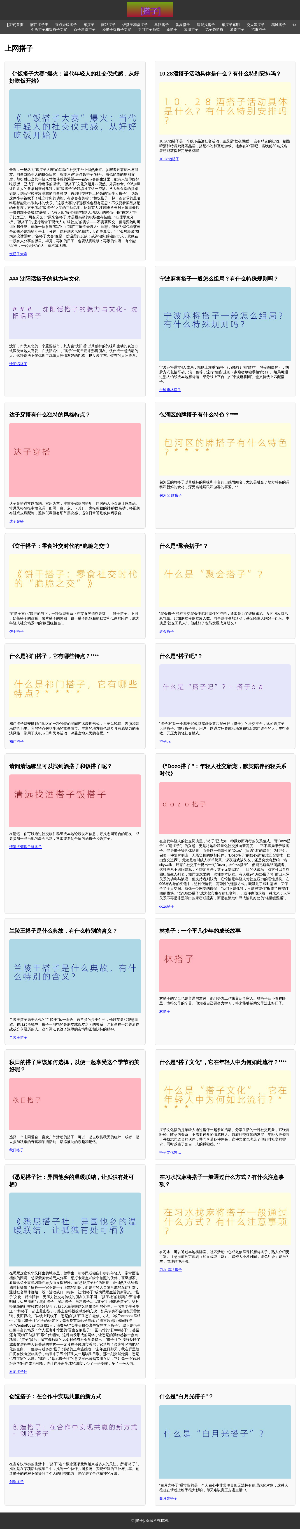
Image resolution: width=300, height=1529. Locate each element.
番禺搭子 (183, 25)
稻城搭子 (278, 25)
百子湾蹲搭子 (84, 29)
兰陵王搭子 (18, 1037)
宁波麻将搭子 (170, 390)
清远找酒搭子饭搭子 (25, 847)
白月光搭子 (168, 1498)
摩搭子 (89, 25)
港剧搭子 (237, 29)
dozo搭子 (166, 906)
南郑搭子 (108, 25)
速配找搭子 (206, 25)
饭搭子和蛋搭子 (135, 25)
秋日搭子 (16, 1150)
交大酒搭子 (256, 25)
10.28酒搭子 (169, 159)
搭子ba (165, 741)
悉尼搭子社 (18, 1372)
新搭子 (171, 29)
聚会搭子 (166, 631)
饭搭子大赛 (18, 254)
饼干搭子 (16, 631)
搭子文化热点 (170, 1152)
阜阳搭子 (161, 25)
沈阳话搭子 (18, 364)
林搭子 (164, 1011)
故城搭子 (191, 29)
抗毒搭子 (258, 29)
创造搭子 (16, 1482)
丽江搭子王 (39, 25)
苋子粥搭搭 (214, 29)
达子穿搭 (16, 521)
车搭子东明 (231, 25)
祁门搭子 (16, 741)
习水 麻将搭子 (170, 1270)
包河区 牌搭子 (170, 495)
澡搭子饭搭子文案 (116, 29)
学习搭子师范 (149, 29)
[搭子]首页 (15, 25)
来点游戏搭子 (66, 25)
